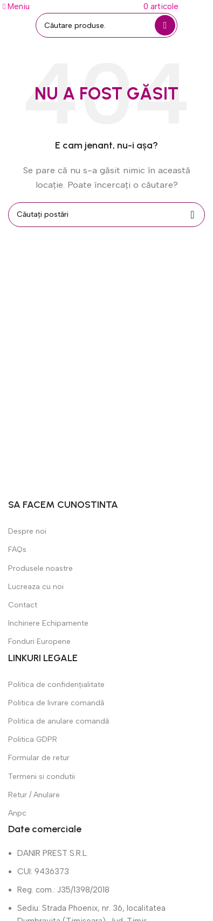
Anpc (17, 813)
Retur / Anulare (34, 794)
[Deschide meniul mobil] (16, 6)
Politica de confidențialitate (56, 684)
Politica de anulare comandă (58, 721)
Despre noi (27, 531)
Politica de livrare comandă (56, 702)
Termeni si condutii (41, 776)
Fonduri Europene (39, 641)
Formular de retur (39, 757)
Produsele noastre (40, 568)
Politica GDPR (32, 739)
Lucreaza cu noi (36, 586)
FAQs (17, 549)
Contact (22, 605)
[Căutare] (106, 25)
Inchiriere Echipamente (48, 623)
